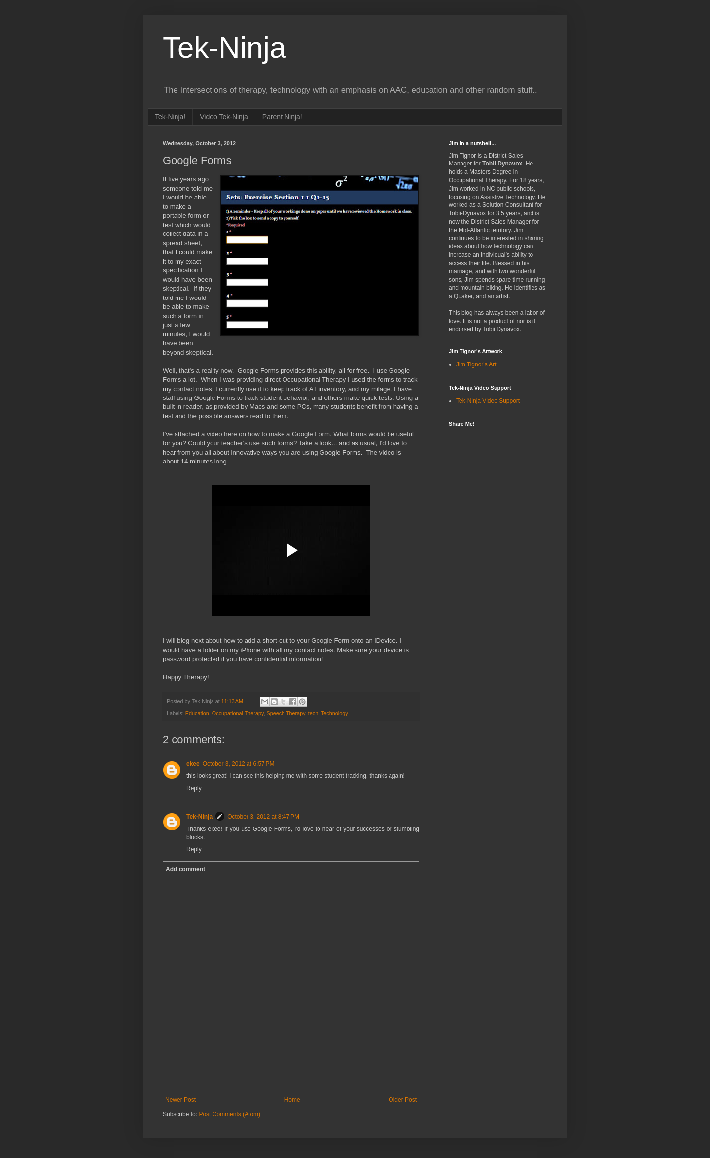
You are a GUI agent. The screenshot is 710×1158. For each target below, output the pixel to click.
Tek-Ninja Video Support (488, 400)
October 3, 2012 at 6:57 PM (239, 764)
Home (292, 1099)
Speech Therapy (286, 713)
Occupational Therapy (238, 713)
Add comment (185, 869)
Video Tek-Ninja (224, 117)
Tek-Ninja (224, 47)
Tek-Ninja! (170, 117)
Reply (194, 788)
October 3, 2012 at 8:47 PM (263, 816)
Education (197, 713)
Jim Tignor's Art (476, 364)
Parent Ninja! (282, 117)
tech (313, 713)
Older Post (403, 1099)
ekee (193, 764)
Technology (334, 713)
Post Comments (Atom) (229, 1114)
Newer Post (180, 1099)
